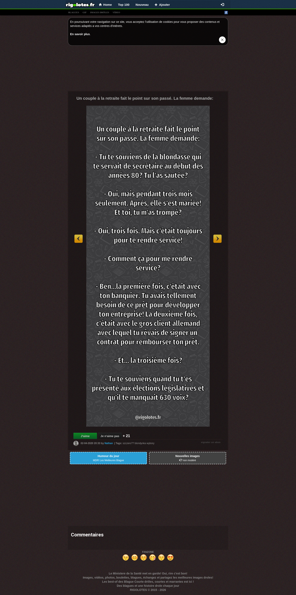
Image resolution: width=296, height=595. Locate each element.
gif (85, 12)
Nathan (108, 443)
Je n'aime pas (110, 436)
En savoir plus (80, 34)
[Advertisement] (148, 69)
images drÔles (99, 12)
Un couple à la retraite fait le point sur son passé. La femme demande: (144, 98)
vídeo (116, 12)
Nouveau (142, 4)
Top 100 (124, 4)
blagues (73, 12)
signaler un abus (211, 442)
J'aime (85, 436)
